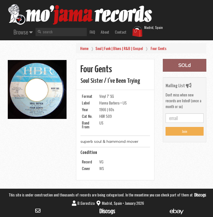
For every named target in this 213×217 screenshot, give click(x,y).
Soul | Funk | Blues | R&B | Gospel (119, 48)
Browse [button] (23, 32)
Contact (120, 32)
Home (84, 48)
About (105, 32)
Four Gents (158, 48)
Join (184, 131)
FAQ (92, 32)
